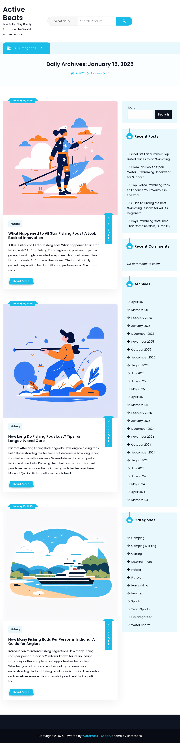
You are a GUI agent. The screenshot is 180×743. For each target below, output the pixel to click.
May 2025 (138, 389)
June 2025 (138, 381)
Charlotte (108, 229)
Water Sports (140, 625)
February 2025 (141, 413)
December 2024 (143, 429)
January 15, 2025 (22, 100)
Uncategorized (141, 617)
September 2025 (143, 357)
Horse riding (139, 585)
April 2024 (138, 492)
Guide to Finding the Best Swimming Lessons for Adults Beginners (147, 208)
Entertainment (141, 562)
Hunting (136, 593)
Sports (136, 601)
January (96, 73)
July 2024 (138, 468)
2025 (82, 73)
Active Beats (14, 13)
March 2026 (139, 310)
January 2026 (140, 326)
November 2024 (142, 437)
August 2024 (140, 460)
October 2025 (141, 349)
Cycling (136, 554)
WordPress (90, 736)
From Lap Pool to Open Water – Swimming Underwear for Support (149, 172)
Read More (21, 281)
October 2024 (141, 444)
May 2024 (138, 484)
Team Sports (140, 609)
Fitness (136, 577)
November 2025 (142, 342)
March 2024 (139, 500)
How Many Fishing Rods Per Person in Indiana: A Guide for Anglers (51, 641)
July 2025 (137, 373)
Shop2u (106, 736)
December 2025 (142, 334)
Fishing (15, 223)
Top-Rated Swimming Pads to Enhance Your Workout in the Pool (148, 190)
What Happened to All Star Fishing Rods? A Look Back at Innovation (52, 235)
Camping (137, 538)
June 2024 (138, 476)
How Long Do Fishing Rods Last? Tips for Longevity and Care (44, 438)
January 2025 (140, 421)
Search (132, 107)
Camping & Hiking (143, 546)
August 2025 (140, 365)
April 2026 (138, 302)
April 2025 (138, 397)
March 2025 (139, 405)
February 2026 (141, 318)
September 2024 (143, 452)
